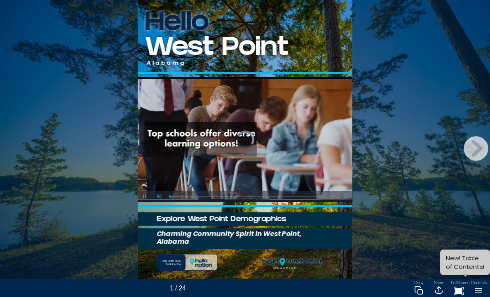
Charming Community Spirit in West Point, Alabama (229, 237)
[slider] (247, 196)
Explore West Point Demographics (221, 220)
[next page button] (476, 148)
